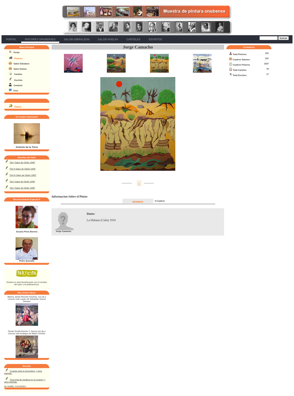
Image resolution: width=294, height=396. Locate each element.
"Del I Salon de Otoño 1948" (22, 162)
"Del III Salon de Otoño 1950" (22, 175)
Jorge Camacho (138, 47)
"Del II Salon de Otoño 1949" (22, 169)
